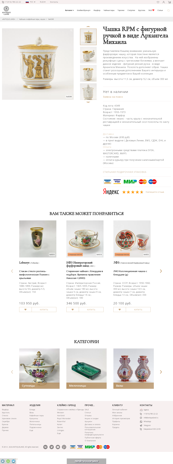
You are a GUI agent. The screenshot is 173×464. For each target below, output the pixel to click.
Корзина (116, 432)
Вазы (119, 393)
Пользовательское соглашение (93, 436)
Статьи (160, 10)
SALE (151, 10)
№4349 (51, 19)
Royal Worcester (64, 426)
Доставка (108, 134)
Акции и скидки (92, 426)
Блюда (32, 417)
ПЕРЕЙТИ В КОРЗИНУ (86, 461)
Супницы (28, 393)
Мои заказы (117, 420)
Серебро (6, 429)
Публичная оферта (93, 445)
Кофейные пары (37, 423)
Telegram (145, 433)
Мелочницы (77, 393)
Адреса (144, 418)
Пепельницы (35, 432)
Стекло (5, 423)
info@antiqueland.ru (149, 426)
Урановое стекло (9, 426)
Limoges (60, 438)
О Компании (90, 448)
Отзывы (88, 423)
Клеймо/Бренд (83, 10)
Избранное (117, 423)
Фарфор (97, 10)
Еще (31, 438)
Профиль (116, 429)
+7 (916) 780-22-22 (149, 422)
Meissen (60, 420)
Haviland (61, 423)
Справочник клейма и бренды (70, 417)
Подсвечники (35, 435)
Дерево (5, 435)
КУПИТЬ (46, 317)
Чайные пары (109, 10)
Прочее (5, 438)
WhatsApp (145, 429)
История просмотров (121, 426)
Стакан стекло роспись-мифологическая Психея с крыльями (35, 279)
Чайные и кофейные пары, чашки (32, 19)
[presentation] (12, 273)
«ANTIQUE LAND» (8, 19)
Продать (115, 435)
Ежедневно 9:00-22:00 (150, 437)
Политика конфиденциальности (94, 441)
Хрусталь (141, 10)
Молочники (35, 429)
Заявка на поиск (113, 96)
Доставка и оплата (92, 432)
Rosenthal (61, 429)
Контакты (54, 2)
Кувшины (34, 426)
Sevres (60, 435)
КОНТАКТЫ (146, 413)
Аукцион (88, 429)
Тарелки (121, 10)
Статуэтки (131, 10)
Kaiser (59, 432)
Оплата (107, 146)
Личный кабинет (119, 417)
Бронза (5, 432)
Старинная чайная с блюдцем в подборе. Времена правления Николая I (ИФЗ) (86, 279)
